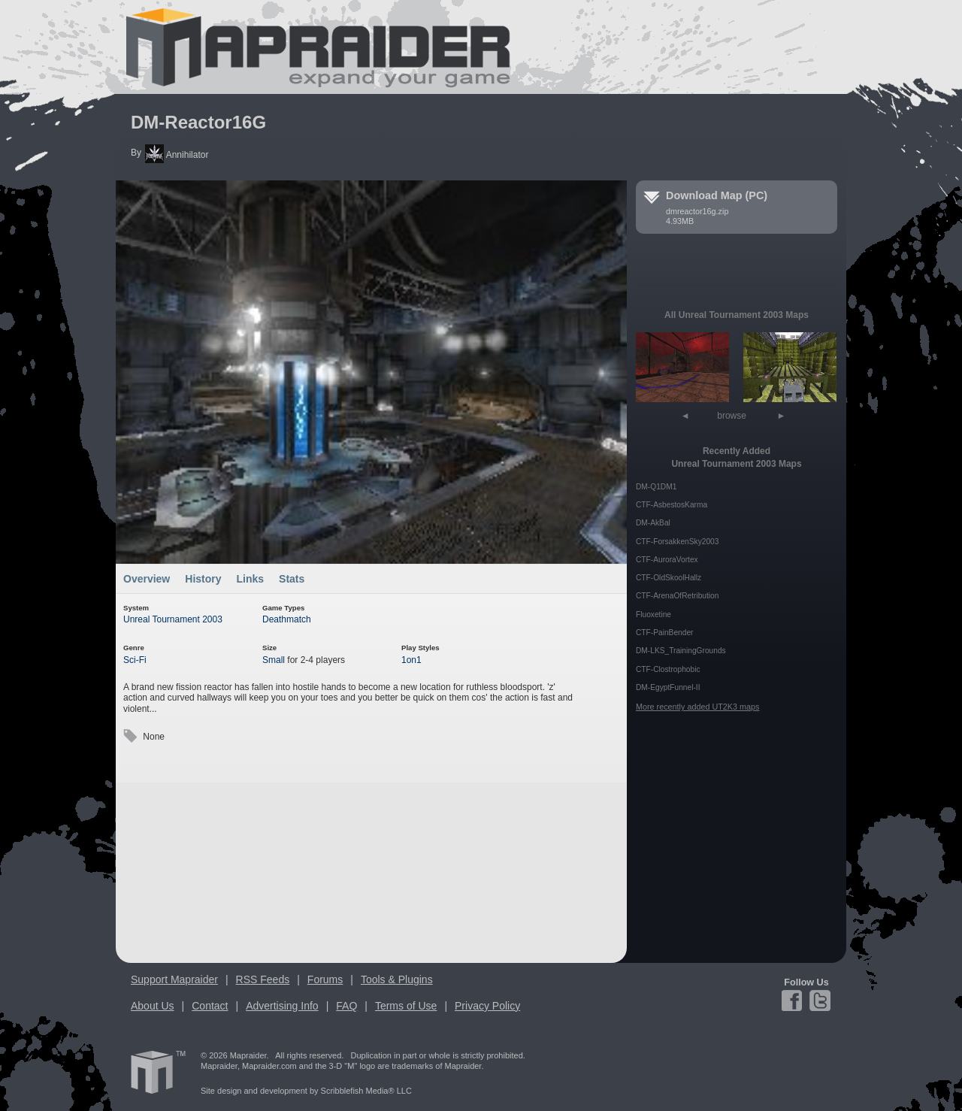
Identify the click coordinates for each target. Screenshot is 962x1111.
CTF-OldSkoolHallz (668, 578)
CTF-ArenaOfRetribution (677, 596)
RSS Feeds (263, 979)
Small (273, 660)
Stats (291, 579)
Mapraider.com (310, 47)
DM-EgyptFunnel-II (668, 687)
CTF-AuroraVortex (667, 560)
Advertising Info (282, 1006)
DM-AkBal (653, 523)
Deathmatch (286, 619)
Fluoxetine (653, 614)
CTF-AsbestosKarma (671, 505)
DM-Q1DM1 (656, 487)
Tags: (130, 736)
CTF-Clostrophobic (668, 669)
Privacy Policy (487, 1006)
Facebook (794, 1000)
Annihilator (176, 155)
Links (251, 579)
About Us (152, 1006)
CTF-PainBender (664, 632)
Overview (146, 579)
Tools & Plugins (397, 979)
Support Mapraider (174, 979)
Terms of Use (406, 1006)
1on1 (411, 660)
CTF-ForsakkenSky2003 (677, 541)
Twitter (818, 1000)
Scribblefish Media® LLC (366, 1090)
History (203, 579)
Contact (210, 1006)
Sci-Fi (135, 660)
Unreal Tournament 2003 (172, 619)
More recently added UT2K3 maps (697, 706)
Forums (325, 979)
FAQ (346, 1006)
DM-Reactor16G (198, 122)
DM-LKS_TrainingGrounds (681, 650)
